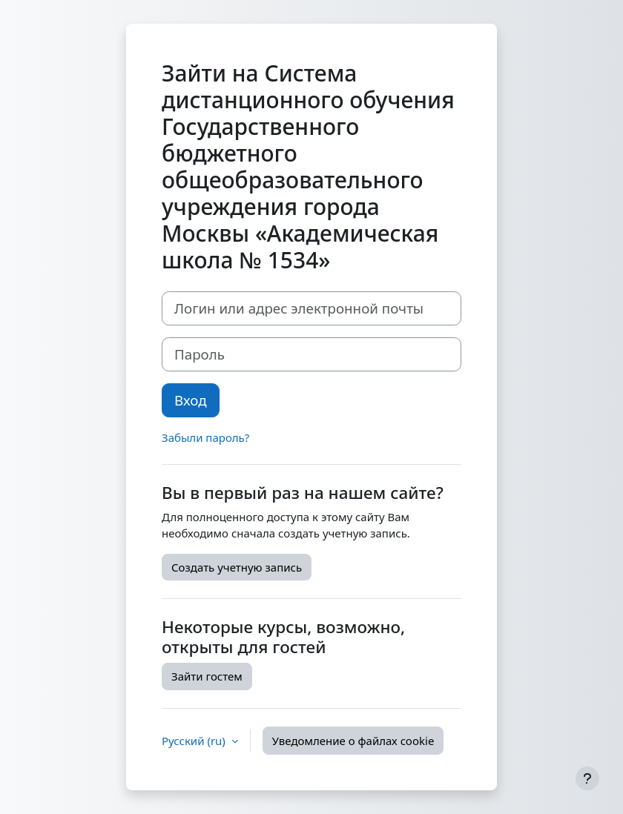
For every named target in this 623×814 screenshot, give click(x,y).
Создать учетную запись (236, 567)
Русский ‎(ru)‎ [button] (195, 740)
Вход (190, 400)
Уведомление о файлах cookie (353, 740)
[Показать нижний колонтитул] (587, 778)
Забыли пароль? (205, 437)
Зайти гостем (207, 676)
